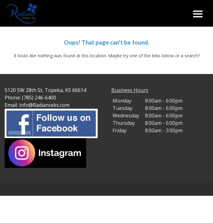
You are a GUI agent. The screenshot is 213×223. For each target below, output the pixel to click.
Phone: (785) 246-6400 (30, 97)
